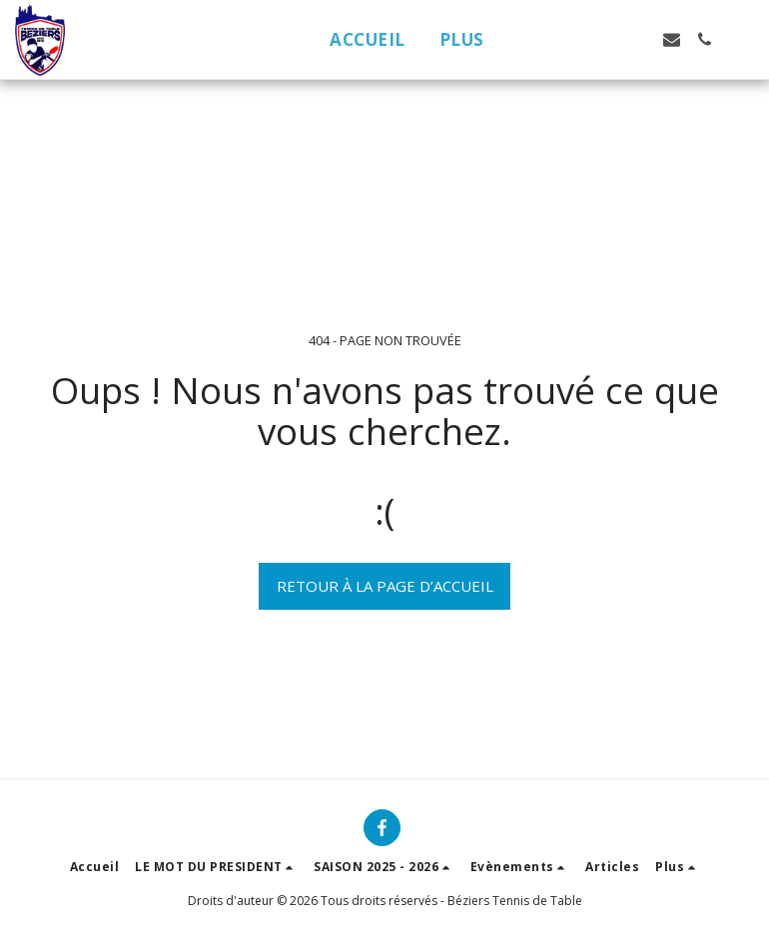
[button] (572, 39)
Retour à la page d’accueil (385, 586)
